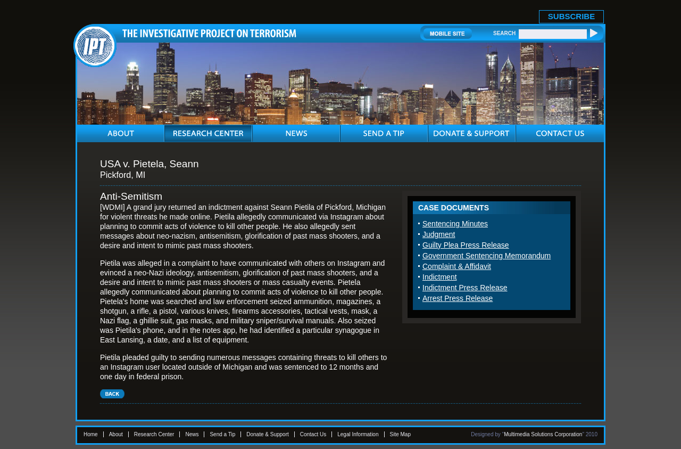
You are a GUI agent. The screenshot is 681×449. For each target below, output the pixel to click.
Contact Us (313, 434)
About (116, 434)
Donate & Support (267, 434)
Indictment (439, 277)
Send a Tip (222, 434)
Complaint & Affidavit (456, 266)
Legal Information (357, 434)
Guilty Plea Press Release (465, 245)
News (191, 434)
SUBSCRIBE (571, 16)
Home (91, 434)
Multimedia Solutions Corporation (543, 434)
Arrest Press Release (457, 298)
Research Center (154, 434)
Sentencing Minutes (455, 223)
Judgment (438, 234)
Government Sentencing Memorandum (486, 255)
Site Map (400, 434)
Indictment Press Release (465, 287)
